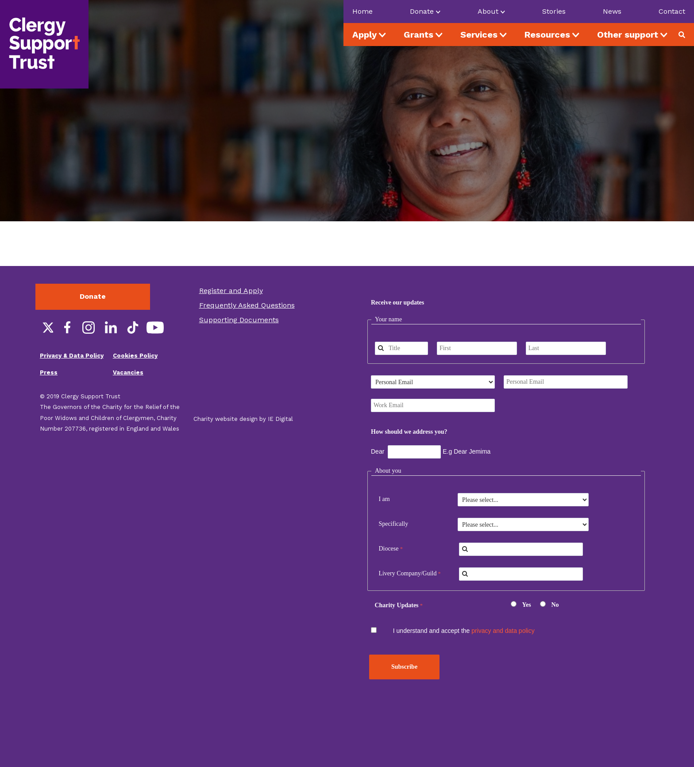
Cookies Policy (135, 355)
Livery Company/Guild (407, 573)
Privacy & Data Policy (72, 355)
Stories (554, 11)
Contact (672, 11)
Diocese (388, 548)
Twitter (44, 327)
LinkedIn (111, 327)
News (612, 11)
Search (685, 34)
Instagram (88, 327)
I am (383, 499)
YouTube (155, 327)
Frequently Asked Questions (247, 305)
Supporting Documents (239, 320)
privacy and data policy (502, 630)
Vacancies (128, 372)
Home (362, 11)
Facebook (66, 327)
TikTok (133, 327)
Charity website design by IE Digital (243, 419)
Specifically (393, 523)
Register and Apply (231, 290)
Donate (93, 296)
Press (49, 372)
